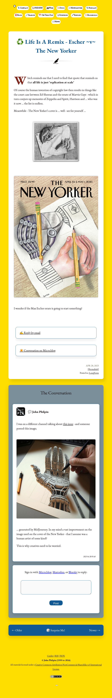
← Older (17, 632)
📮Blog (18, 15)
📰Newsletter (75, 8)
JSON (62, 657)
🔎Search (30, 15)
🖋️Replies (76, 15)
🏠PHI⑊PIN (37, 8)
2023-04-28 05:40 (89, 556)
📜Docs (60, 8)
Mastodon (58, 572)
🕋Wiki (49, 8)
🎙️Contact (22, 8)
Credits (50, 657)
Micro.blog (45, 572)
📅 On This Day (46, 15)
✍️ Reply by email (30, 333)
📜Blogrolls (91, 15)
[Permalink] (93, 369)
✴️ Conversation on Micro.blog (37, 350)
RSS (56, 657)
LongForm (94, 372)
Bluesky (73, 572)
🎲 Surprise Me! (55, 632)
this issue (68, 424)
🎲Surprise (62, 15)
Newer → (94, 632)
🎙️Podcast (91, 8)
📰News (56, 22)
